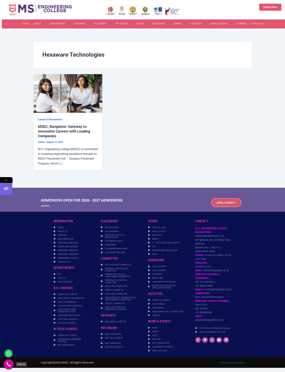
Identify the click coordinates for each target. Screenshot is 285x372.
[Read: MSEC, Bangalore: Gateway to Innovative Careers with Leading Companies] (68, 93)
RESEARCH (82, 24)
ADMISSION (159, 24)
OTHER (142, 24)
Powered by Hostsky (232, 362)
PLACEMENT (102, 24)
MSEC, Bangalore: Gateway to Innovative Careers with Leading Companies (64, 131)
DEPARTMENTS (59, 24)
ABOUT (39, 24)
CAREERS (241, 24)
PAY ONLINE (123, 24)
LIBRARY (179, 24)
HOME (27, 24)
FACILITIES (197, 24)
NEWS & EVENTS (220, 24)
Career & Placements (50, 119)
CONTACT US (256, 24)
